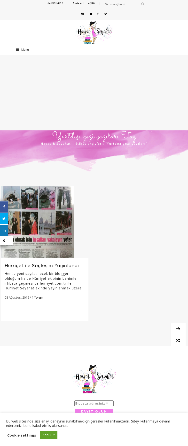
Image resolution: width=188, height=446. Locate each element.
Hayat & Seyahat (56, 144)
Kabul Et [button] (49, 435)
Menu (22, 50)
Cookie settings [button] (21, 435)
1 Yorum (38, 297)
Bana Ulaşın (84, 3)
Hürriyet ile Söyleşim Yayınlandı (42, 265)
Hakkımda (55, 3)
